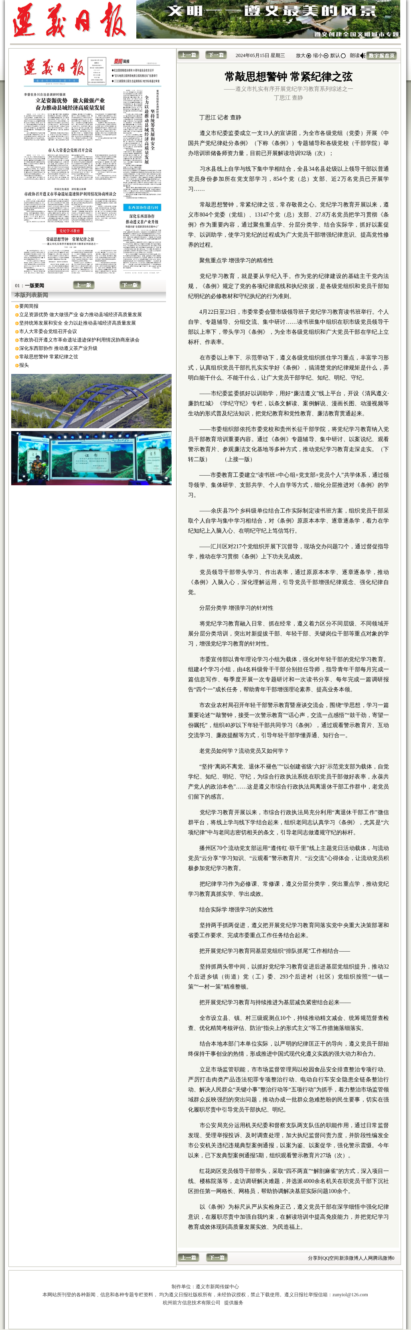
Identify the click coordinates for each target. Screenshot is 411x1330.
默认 (338, 55)
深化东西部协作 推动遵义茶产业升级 (58, 348)
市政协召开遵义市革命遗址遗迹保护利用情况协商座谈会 (79, 340)
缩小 (321, 55)
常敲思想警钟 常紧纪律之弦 (48, 357)
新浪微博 (348, 1258)
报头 (24, 365)
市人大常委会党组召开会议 (48, 331)
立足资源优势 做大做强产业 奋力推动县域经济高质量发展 (80, 314)
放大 (304, 55)
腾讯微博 (382, 1258)
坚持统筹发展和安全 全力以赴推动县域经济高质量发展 (77, 323)
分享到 (315, 1258)
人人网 (365, 1258)
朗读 (358, 55)
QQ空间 (330, 1258)
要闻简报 (28, 306)
